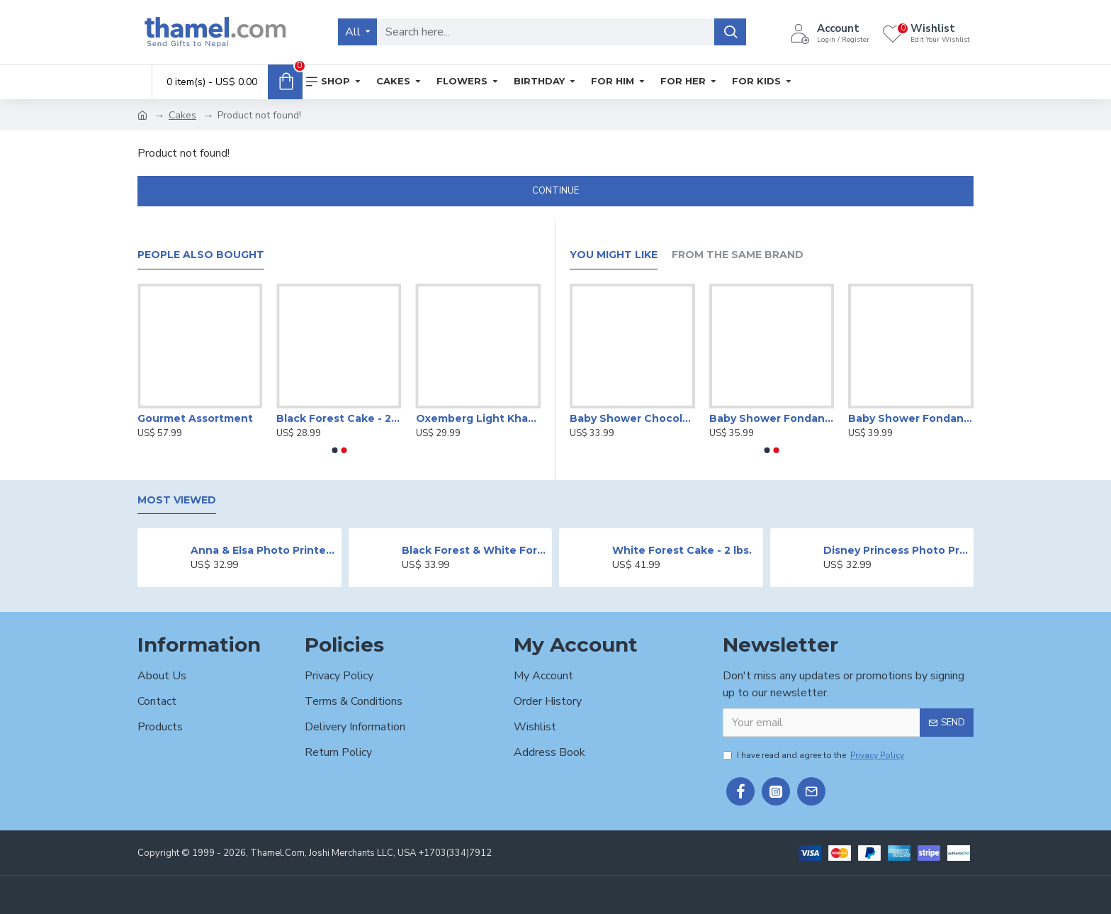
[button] (334, 450)
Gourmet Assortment (195, 418)
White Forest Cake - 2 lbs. (682, 550)
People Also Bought (200, 255)
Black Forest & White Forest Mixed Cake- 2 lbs (474, 550)
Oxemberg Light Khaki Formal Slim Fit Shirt (478, 418)
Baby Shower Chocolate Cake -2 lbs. (632, 418)
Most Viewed (176, 500)
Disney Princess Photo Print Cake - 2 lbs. (896, 550)
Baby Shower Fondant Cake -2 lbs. (911, 418)
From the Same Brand (737, 255)
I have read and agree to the (814, 755)
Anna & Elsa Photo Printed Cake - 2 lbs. (263, 550)
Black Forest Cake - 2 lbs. (338, 418)
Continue (555, 190)
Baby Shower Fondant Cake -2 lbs (772, 418)
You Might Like (614, 255)
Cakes (182, 115)
